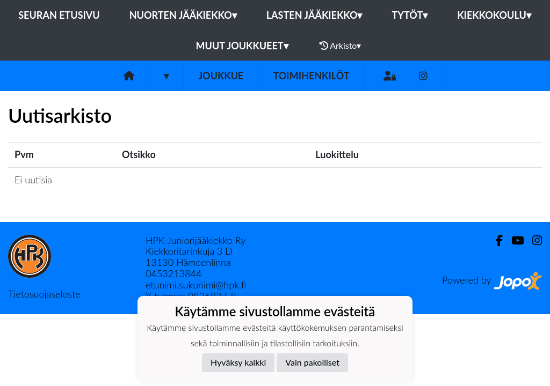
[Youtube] (513, 240)
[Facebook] (495, 240)
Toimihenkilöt (311, 75)
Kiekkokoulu (494, 15)
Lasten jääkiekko (314, 15)
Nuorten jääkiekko (183, 15)
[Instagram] (423, 76)
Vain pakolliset (312, 362)
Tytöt (410, 15)
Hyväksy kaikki (238, 362)
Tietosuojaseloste (44, 294)
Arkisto (340, 45)
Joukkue (220, 75)
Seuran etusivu (59, 15)
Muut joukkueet (242, 45)
